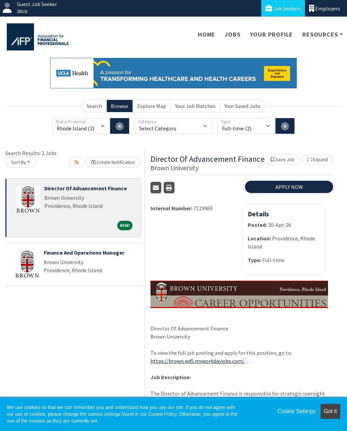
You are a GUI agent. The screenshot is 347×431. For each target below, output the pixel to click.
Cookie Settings (296, 411)
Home (206, 34)
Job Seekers (283, 8)
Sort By (18, 162)
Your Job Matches (195, 106)
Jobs (232, 34)
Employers (324, 8)
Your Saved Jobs (242, 106)
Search (94, 106)
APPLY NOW (289, 187)
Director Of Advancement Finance (85, 188)
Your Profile (271, 34)
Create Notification (113, 162)
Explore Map (151, 106)
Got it (330, 411)
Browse (119, 106)
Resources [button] (320, 34)
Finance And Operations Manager (84, 252)
